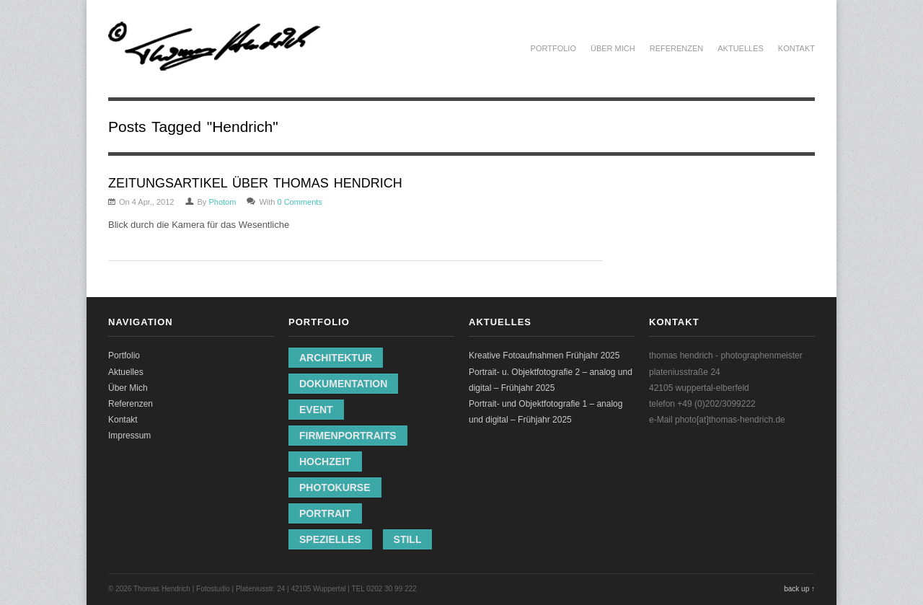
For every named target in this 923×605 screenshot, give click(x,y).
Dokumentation (343, 383)
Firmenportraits (348, 435)
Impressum (129, 435)
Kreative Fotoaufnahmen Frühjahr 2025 (544, 355)
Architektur (335, 357)
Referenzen (677, 48)
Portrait (325, 513)
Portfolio (553, 48)
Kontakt (796, 48)
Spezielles (330, 539)
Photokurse (335, 487)
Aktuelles (740, 48)
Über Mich (613, 48)
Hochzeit (325, 461)
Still (408, 539)
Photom (222, 202)
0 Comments (299, 202)
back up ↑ (799, 589)
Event (316, 409)
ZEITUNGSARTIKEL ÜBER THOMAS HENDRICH (255, 183)
